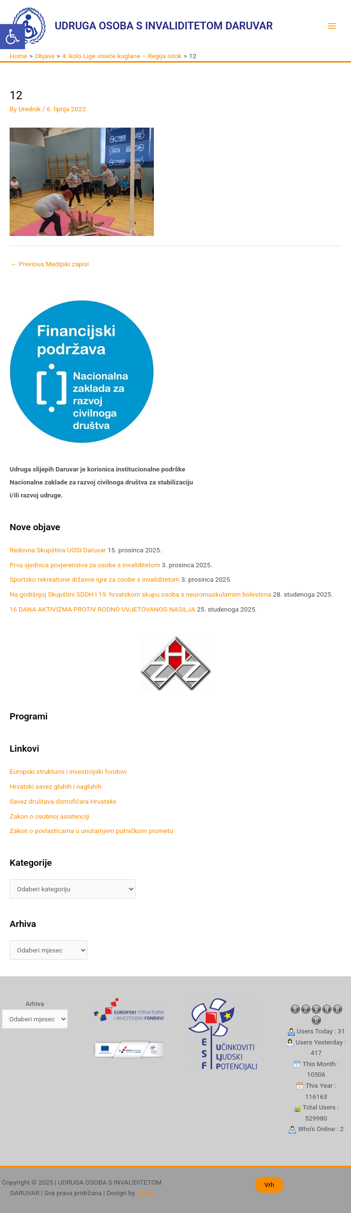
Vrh (269, 1184)
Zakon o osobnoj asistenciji (49, 816)
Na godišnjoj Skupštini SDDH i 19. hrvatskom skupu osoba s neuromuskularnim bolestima (140, 594)
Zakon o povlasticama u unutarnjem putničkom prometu (91, 831)
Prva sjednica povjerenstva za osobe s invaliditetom (85, 565)
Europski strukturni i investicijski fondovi (68, 771)
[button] (12, 36)
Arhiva (34, 1003)
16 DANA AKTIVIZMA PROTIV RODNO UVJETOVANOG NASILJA (102, 609)
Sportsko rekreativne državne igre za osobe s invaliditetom (95, 579)
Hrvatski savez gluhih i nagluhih (55, 786)
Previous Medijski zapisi (50, 264)
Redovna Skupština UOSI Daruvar (58, 550)
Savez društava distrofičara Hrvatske (63, 801)
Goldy (145, 1193)
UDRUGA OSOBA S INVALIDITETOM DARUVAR (164, 26)
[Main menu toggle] (332, 26)
